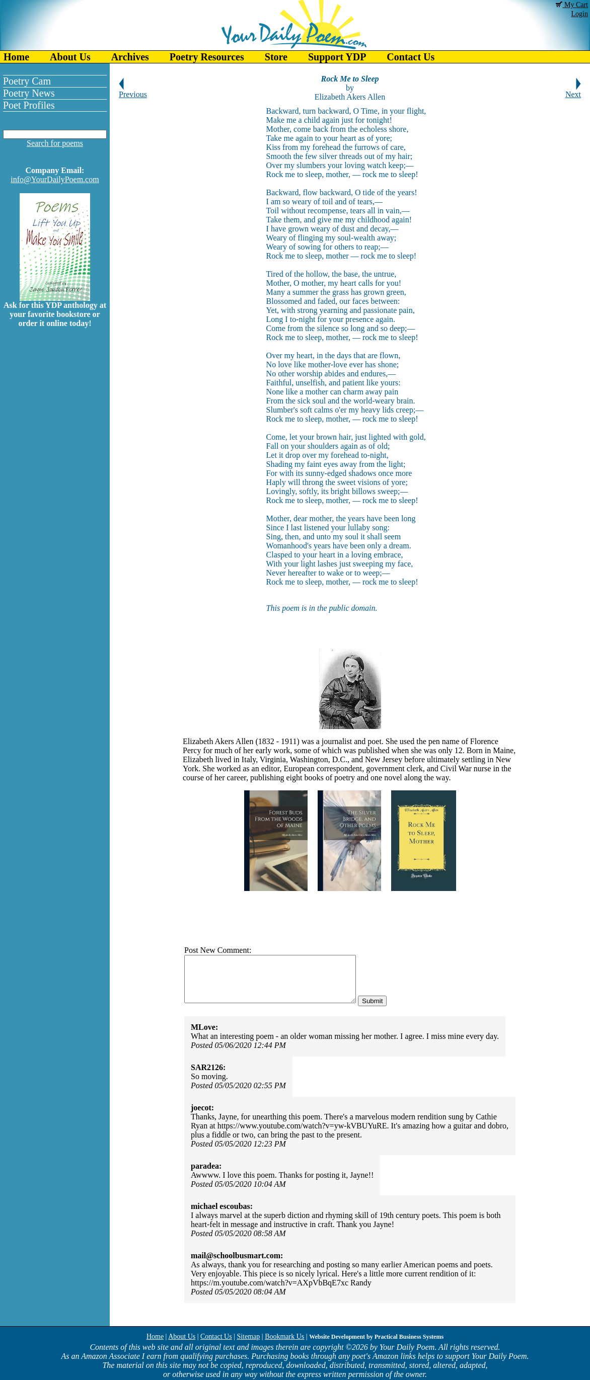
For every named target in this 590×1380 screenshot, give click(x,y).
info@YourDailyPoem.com (55, 179)
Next (573, 91)
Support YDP (337, 56)
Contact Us (410, 56)
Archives (130, 56)
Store (276, 56)
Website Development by (376, 1336)
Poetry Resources (207, 56)
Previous (133, 91)
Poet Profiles (29, 105)
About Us (70, 56)
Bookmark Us (284, 1336)
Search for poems (55, 143)
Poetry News (29, 93)
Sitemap (248, 1336)
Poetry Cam (27, 81)
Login (579, 14)
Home (16, 56)
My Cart (572, 5)
